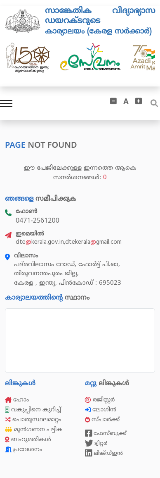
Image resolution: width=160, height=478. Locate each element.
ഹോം (17, 400)
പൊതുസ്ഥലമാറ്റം (33, 419)
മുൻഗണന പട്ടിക (34, 429)
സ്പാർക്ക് (103, 419)
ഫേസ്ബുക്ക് (106, 433)
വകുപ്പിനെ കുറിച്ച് (34, 409)
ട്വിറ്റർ (96, 443)
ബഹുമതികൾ (28, 439)
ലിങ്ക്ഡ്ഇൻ (104, 453)
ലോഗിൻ (101, 409)
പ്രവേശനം (23, 449)
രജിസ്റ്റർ (100, 400)
